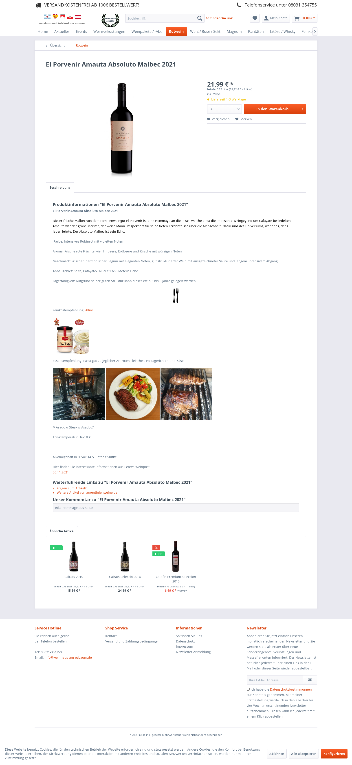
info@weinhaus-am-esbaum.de (68, 657)
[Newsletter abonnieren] (310, 680)
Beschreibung (59, 187)
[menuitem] (165, 17)
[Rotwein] (176, 31)
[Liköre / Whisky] (283, 31)
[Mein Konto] (276, 18)
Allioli (89, 310)
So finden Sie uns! (219, 18)
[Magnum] (234, 31)
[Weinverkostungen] (109, 31)
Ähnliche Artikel (61, 531)
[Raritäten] (256, 31)
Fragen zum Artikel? (69, 488)
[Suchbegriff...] (165, 18)
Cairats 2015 (73, 577)
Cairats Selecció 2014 (125, 577)
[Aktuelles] (62, 31)
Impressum (184, 646)
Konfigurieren (334, 754)
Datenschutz (185, 641)
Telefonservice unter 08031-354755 (276, 5)
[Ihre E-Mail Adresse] (275, 680)
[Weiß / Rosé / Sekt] (205, 31)
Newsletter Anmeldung (193, 652)
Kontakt (111, 636)
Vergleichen (218, 119)
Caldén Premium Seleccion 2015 (176, 579)
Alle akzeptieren (303, 754)
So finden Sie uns (189, 636)
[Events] (81, 31)
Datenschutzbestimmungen (291, 689)
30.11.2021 (61, 472)
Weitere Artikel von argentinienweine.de (85, 492)
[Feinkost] (309, 31)
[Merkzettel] (255, 18)
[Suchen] (200, 18)
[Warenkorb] (304, 18)
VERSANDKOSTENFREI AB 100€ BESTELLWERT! (87, 5)
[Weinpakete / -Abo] (147, 31)
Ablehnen (276, 754)
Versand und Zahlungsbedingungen (132, 641)
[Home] (43, 31)
